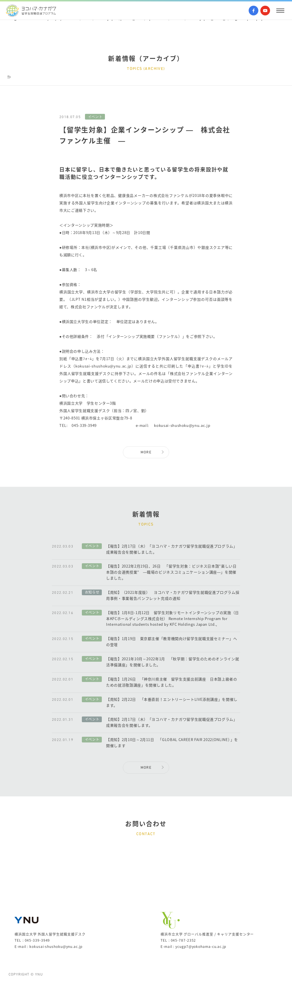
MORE (146, 452)
